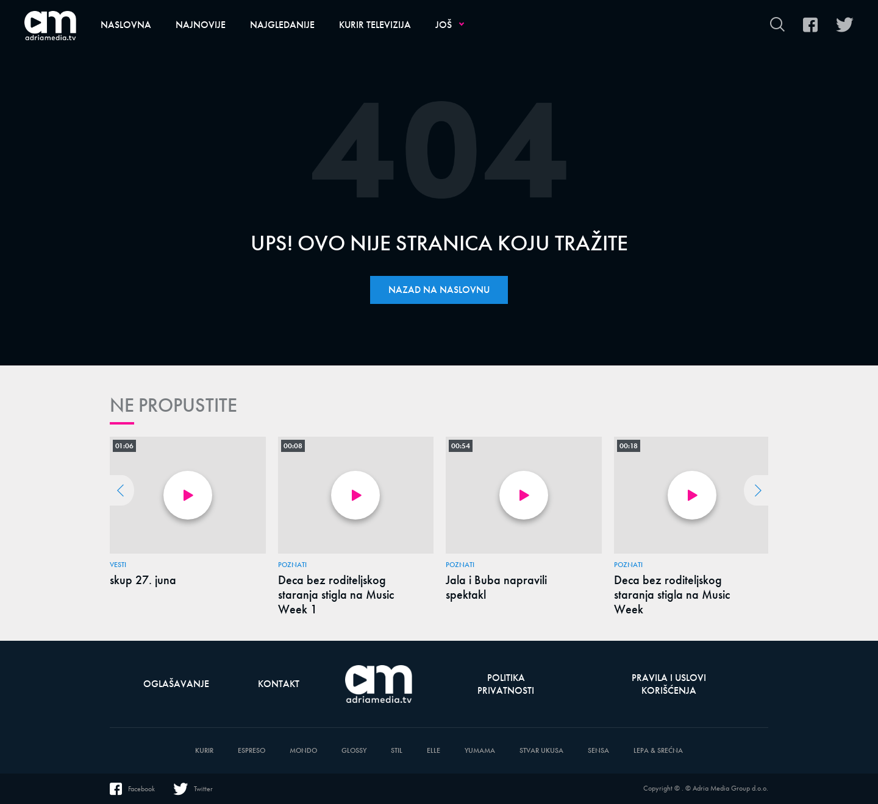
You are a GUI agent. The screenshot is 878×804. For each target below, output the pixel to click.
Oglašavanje (176, 683)
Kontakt (278, 683)
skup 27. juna (143, 580)
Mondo (303, 750)
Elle (433, 750)
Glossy (353, 750)
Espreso (251, 750)
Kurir (204, 750)
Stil (396, 750)
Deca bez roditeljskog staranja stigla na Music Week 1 (336, 594)
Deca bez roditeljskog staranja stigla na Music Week (672, 594)
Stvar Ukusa (541, 750)
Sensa (598, 750)
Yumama (480, 750)
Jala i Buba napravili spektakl (496, 587)
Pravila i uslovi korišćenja (669, 684)
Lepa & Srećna (658, 750)
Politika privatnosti (505, 684)
